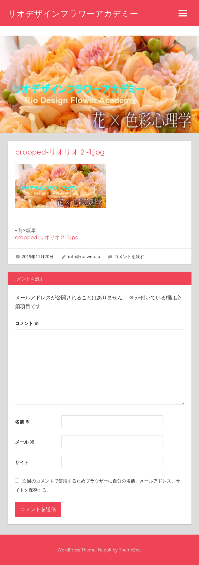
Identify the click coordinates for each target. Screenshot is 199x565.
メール (24, 442)
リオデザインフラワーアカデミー (73, 13)
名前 (22, 422)
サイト (22, 462)
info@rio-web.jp (84, 256)
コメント (27, 323)
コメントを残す (129, 256)
